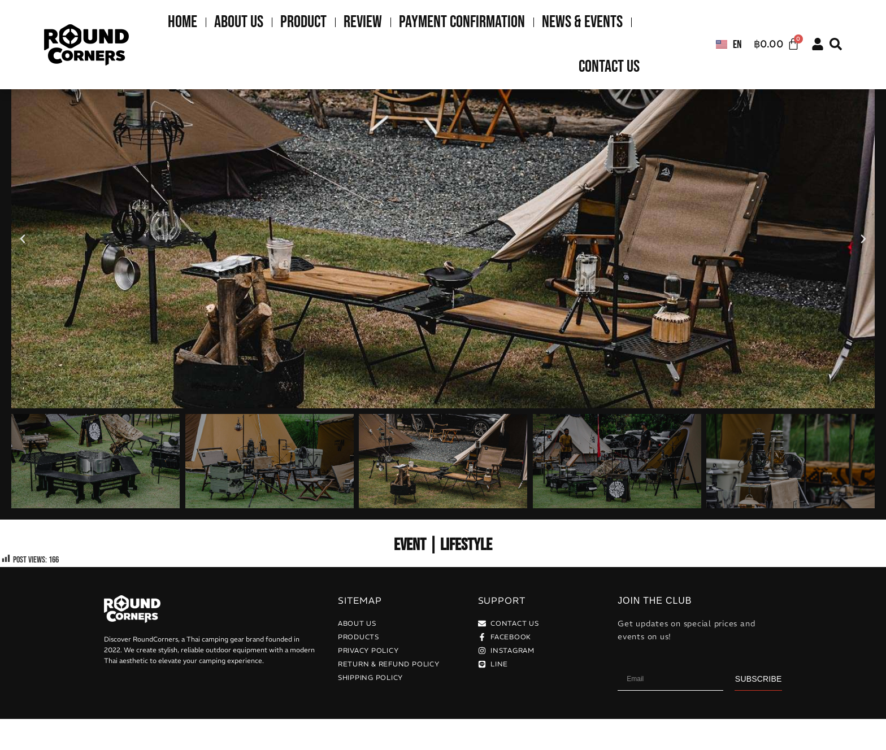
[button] (835, 44)
